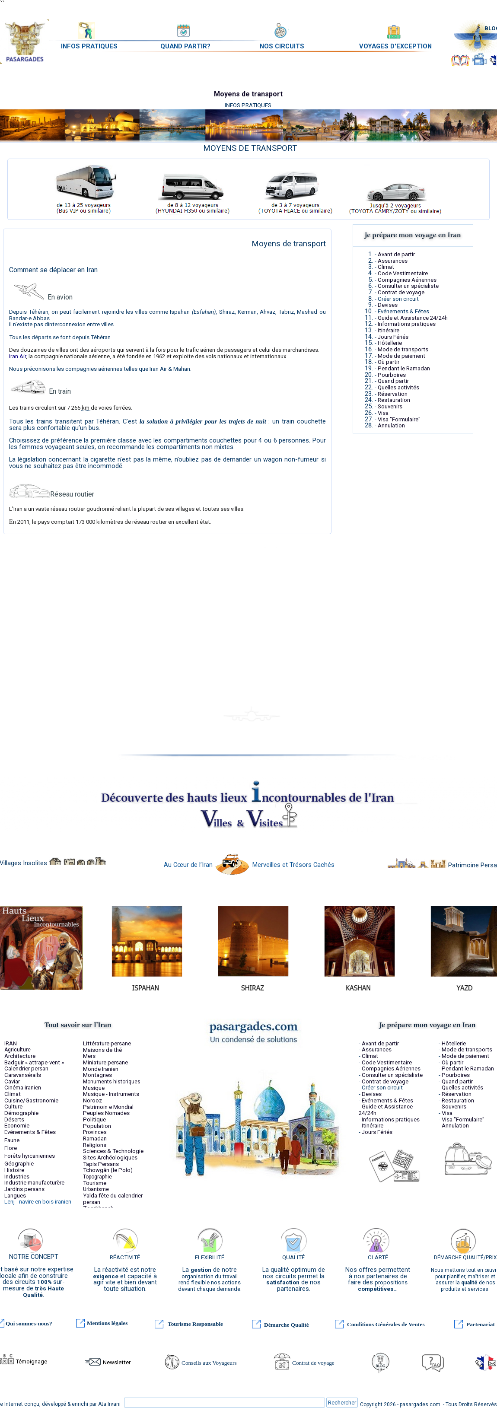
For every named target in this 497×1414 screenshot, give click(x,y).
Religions (94, 1145)
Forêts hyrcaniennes (29, 1156)
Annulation (391, 425)
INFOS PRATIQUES (89, 46)
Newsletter (117, 1362)
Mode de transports (403, 349)
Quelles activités (398, 387)
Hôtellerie (390, 343)
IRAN (10, 1043)
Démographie (21, 1113)
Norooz (92, 1100)
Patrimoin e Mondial (108, 1107)
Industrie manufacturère (34, 1182)
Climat (386, 267)
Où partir (388, 362)
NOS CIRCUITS (282, 46)
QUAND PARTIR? (185, 46)
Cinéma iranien (22, 1087)
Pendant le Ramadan (404, 368)
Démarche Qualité (286, 1325)
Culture (13, 1106)
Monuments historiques (111, 1082)
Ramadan (95, 1138)
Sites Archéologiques (110, 1157)
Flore (10, 1148)
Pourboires (392, 375)
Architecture (19, 1056)
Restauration (394, 400)
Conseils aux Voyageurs (209, 1363)
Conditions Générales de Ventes (386, 1324)
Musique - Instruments (111, 1094)
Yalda (90, 1195)
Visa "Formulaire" (399, 419)
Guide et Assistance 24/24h (413, 318)
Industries (16, 1176)
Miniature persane (105, 1062)
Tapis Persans (101, 1164)
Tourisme (94, 1183)
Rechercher (342, 1402)
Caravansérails (22, 1075)
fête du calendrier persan (113, 1198)
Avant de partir (396, 254)
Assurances (393, 261)
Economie (16, 1125)
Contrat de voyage (401, 292)
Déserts (14, 1119)
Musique (94, 1088)
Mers (89, 1056)
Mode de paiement (401, 356)
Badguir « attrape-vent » (34, 1062)
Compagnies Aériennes (407, 280)
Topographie (97, 1177)
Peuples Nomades (106, 1113)
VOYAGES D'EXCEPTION (395, 46)
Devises (388, 305)
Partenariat (480, 1324)
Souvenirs (390, 406)
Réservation (393, 394)
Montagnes (97, 1075)
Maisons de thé (102, 1050)
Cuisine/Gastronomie (31, 1100)
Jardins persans (24, 1189)
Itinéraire (388, 330)
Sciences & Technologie (113, 1151)
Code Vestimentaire (403, 273)
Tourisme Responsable (195, 1324)
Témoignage (31, 1361)
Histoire (14, 1170)
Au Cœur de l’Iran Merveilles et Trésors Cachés (249, 865)
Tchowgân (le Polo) (108, 1170)
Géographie (19, 1163)
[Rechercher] (224, 1403)
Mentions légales (107, 1323)
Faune (11, 1140)
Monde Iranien (100, 1069)
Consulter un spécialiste (408, 286)
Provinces (95, 1132)
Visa (383, 413)
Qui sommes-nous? (29, 1323)
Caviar (12, 1081)
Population (97, 1126)
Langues (15, 1195)
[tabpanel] (250, 148)
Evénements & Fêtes (30, 1132)
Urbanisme (96, 1189)
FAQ (436, 1365)
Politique (94, 1119)
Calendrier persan (26, 1068)
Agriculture (17, 1050)
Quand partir (393, 381)
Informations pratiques (407, 324)
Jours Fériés (393, 337)
